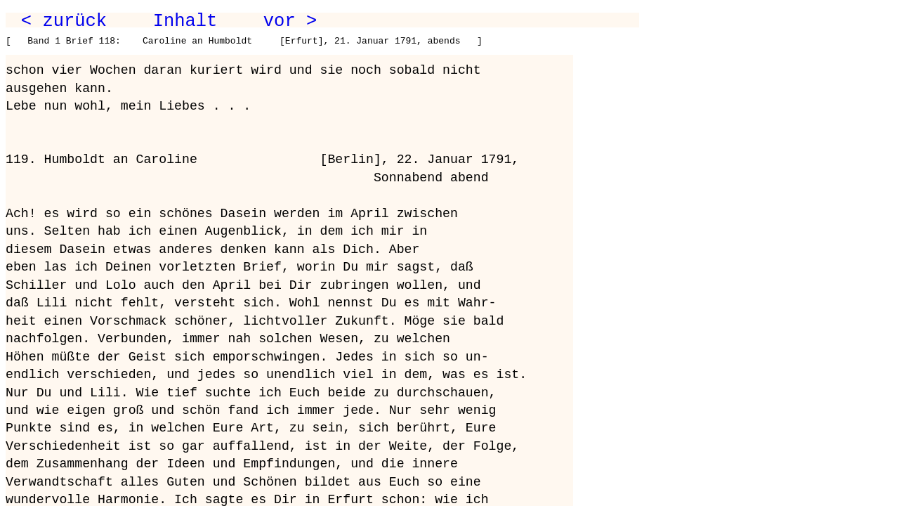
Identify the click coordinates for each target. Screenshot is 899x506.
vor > (290, 21)
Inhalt (185, 21)
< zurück (64, 21)
